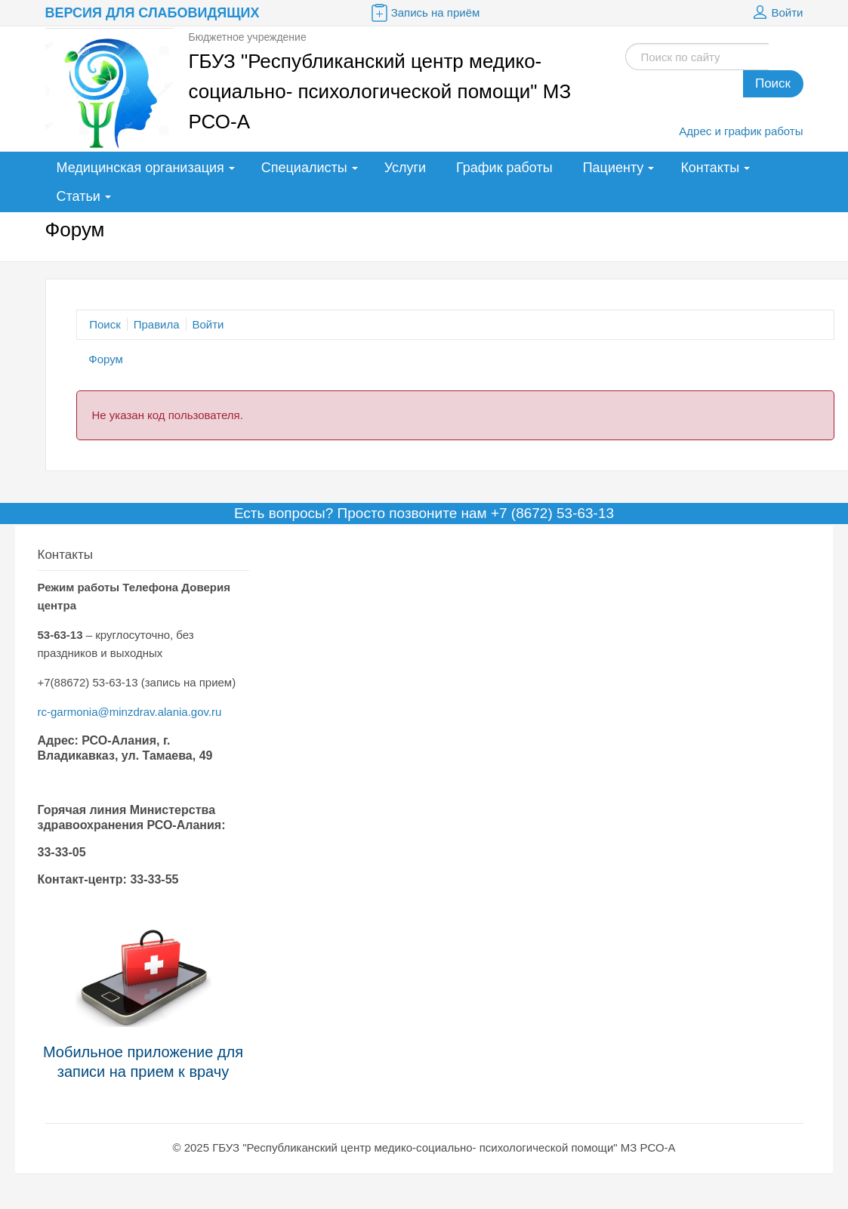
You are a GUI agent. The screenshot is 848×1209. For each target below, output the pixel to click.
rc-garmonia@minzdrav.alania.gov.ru (130, 711)
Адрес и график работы (741, 131)
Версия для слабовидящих (152, 12)
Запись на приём (424, 13)
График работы (504, 167)
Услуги (405, 167)
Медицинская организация (140, 167)
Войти (776, 13)
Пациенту (613, 167)
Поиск (773, 83)
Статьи (78, 196)
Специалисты (304, 167)
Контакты (709, 167)
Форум (105, 359)
